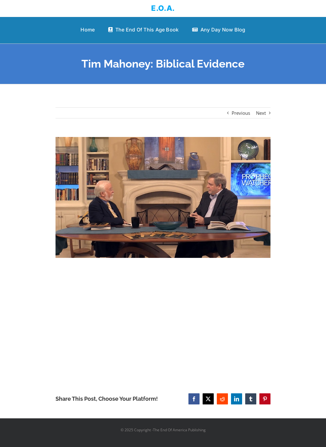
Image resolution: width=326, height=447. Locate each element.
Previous (241, 113)
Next (261, 113)
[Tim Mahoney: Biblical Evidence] (163, 197)
